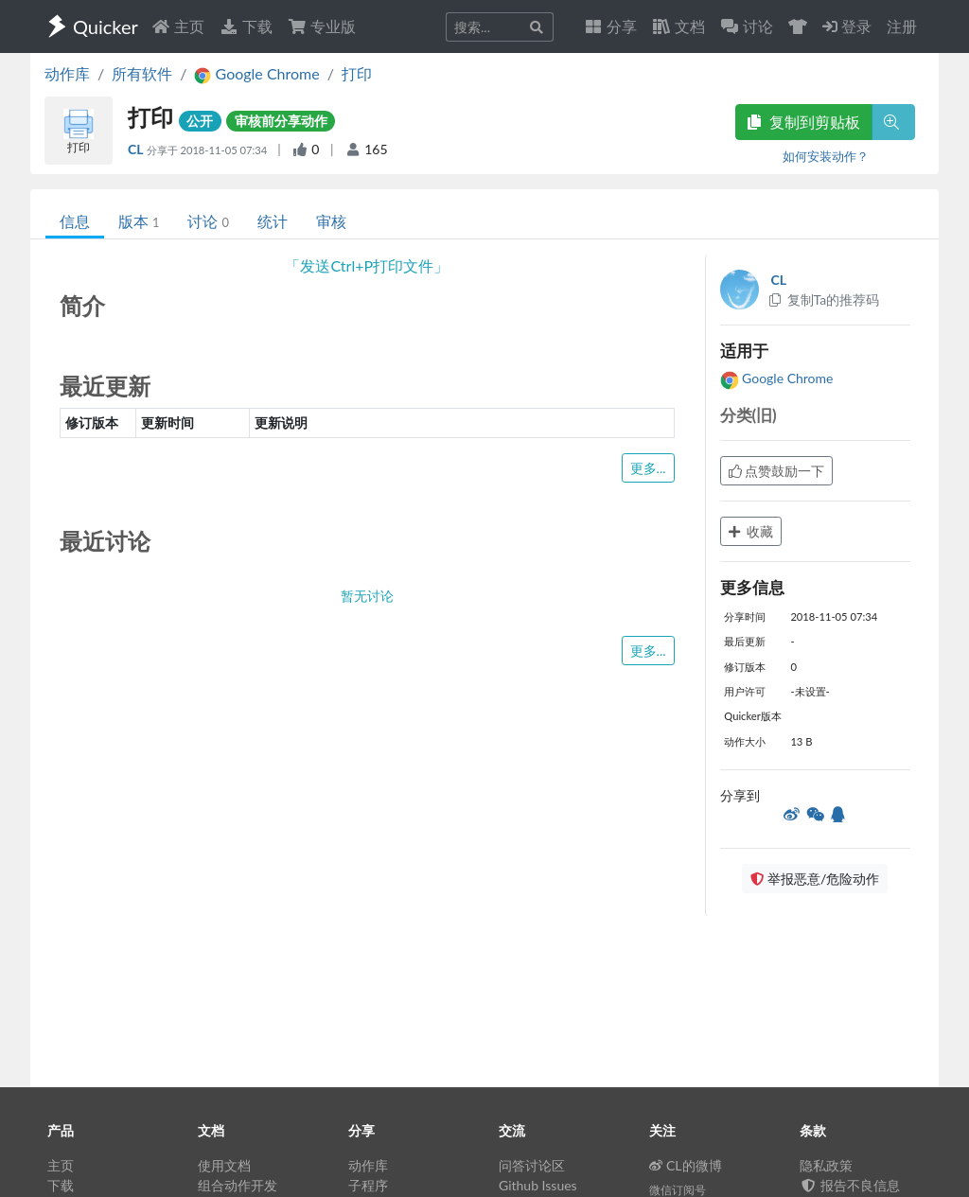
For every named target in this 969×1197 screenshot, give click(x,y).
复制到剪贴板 (803, 122)
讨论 (207, 221)
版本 (138, 221)
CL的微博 (685, 1165)
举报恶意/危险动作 (814, 879)
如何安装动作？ (826, 156)
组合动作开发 (237, 1185)
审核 (331, 221)
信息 (75, 221)
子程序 (368, 1185)
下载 (246, 26)
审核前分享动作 (281, 121)
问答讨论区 (532, 1165)
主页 (177, 26)
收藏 (751, 531)
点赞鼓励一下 (777, 471)
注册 (902, 26)
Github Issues (538, 1185)
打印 (357, 73)
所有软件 (142, 73)
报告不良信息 (850, 1185)
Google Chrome (777, 378)
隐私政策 (826, 1165)
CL (137, 149)
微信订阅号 (677, 1190)
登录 (847, 26)
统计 (272, 221)
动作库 (67, 73)
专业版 (322, 26)
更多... (648, 468)
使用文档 (224, 1165)
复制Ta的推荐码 (823, 299)
